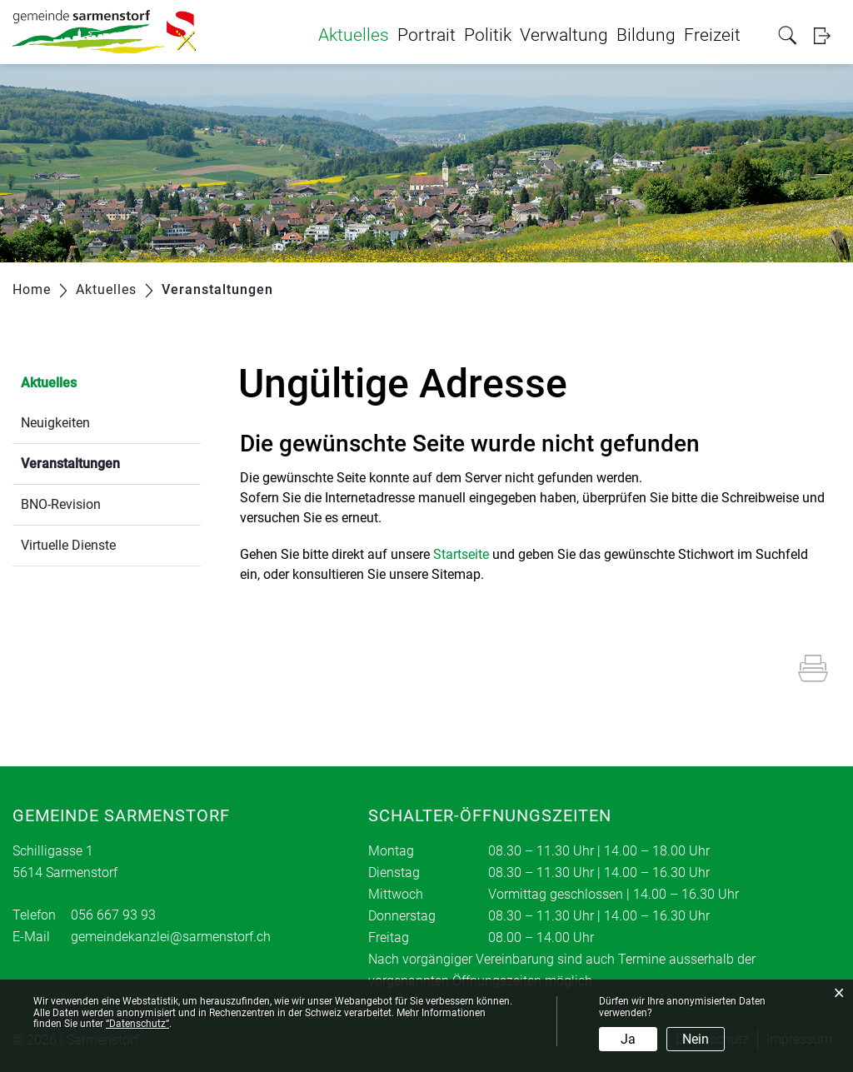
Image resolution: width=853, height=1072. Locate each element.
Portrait (426, 35)
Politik (487, 35)
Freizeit (712, 35)
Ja (628, 1039)
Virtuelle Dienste (68, 545)
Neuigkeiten (55, 423)
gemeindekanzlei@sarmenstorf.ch (171, 937)
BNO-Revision (61, 504)
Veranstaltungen (110, 461)
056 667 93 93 (113, 915)
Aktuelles (353, 35)
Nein (695, 1039)
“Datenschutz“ (137, 1024)
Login (827, 35)
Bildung (646, 35)
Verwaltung (564, 35)
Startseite (461, 554)
